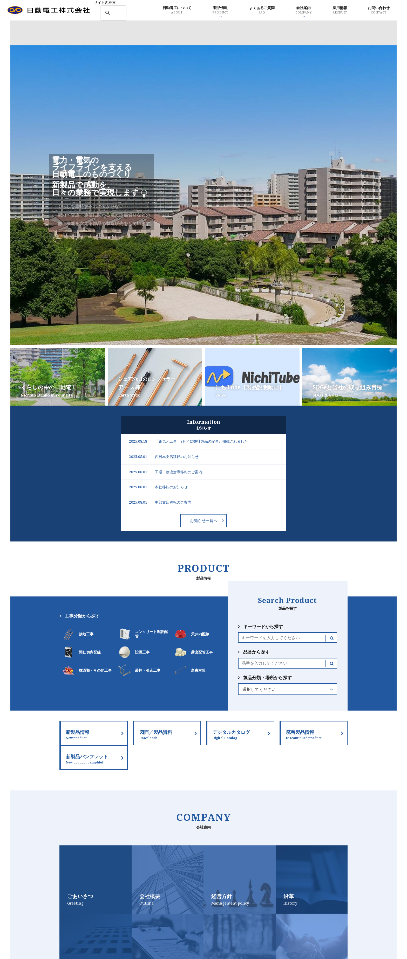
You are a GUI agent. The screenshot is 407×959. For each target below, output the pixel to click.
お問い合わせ (374, 10)
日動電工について (168, 10)
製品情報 (213, 10)
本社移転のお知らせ (171, 487)
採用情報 (334, 10)
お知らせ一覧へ (203, 520)
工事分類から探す (82, 616)
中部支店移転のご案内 (173, 502)
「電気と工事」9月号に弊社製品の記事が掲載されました (201, 441)
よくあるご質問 (255, 10)
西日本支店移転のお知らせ (177, 456)
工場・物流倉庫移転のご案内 (178, 472)
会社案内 (297, 10)
